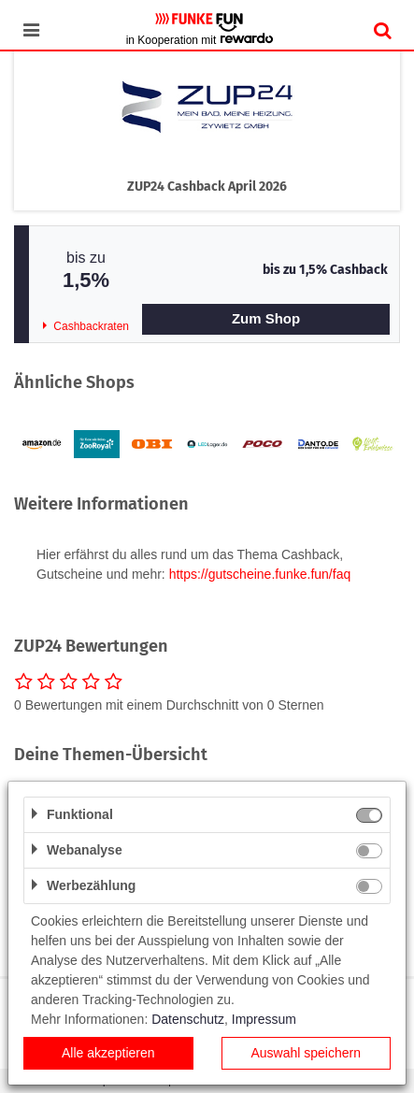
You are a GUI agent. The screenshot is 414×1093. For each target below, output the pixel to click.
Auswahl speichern (305, 1052)
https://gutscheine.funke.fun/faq (260, 574)
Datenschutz (187, 1019)
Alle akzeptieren (108, 1052)
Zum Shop (266, 318)
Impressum (264, 1019)
